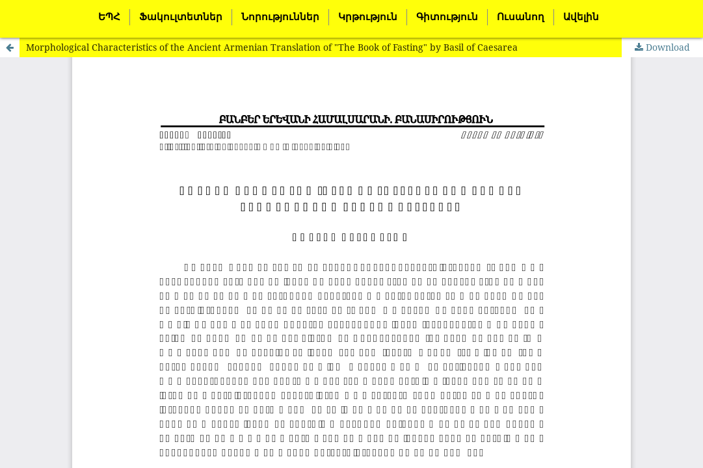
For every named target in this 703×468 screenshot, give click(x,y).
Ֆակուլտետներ (180, 17)
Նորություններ (280, 17)
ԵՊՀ (109, 17)
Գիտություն (447, 17)
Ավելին (581, 17)
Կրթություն (367, 17)
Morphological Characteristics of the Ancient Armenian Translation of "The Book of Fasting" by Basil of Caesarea (272, 47)
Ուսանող (520, 17)
